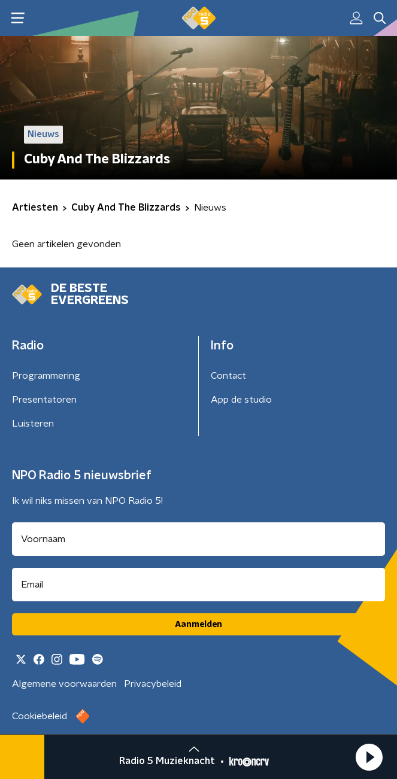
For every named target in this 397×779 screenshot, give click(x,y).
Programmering (46, 376)
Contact (228, 376)
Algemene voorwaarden (64, 684)
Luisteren (33, 423)
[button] (369, 757)
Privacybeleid (152, 684)
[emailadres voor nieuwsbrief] (198, 584)
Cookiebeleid (39, 716)
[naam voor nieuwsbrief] (198, 539)
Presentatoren (44, 399)
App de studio (241, 399)
